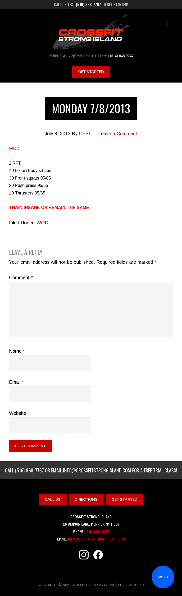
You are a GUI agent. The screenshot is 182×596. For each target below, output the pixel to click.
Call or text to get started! (91, 4)
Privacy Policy (131, 585)
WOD (163, 577)
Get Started (91, 71)
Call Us (53, 499)
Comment (21, 277)
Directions (86, 499)
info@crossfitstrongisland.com (97, 470)
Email (16, 382)
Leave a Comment (117, 133)
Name (17, 351)
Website (17, 413)
